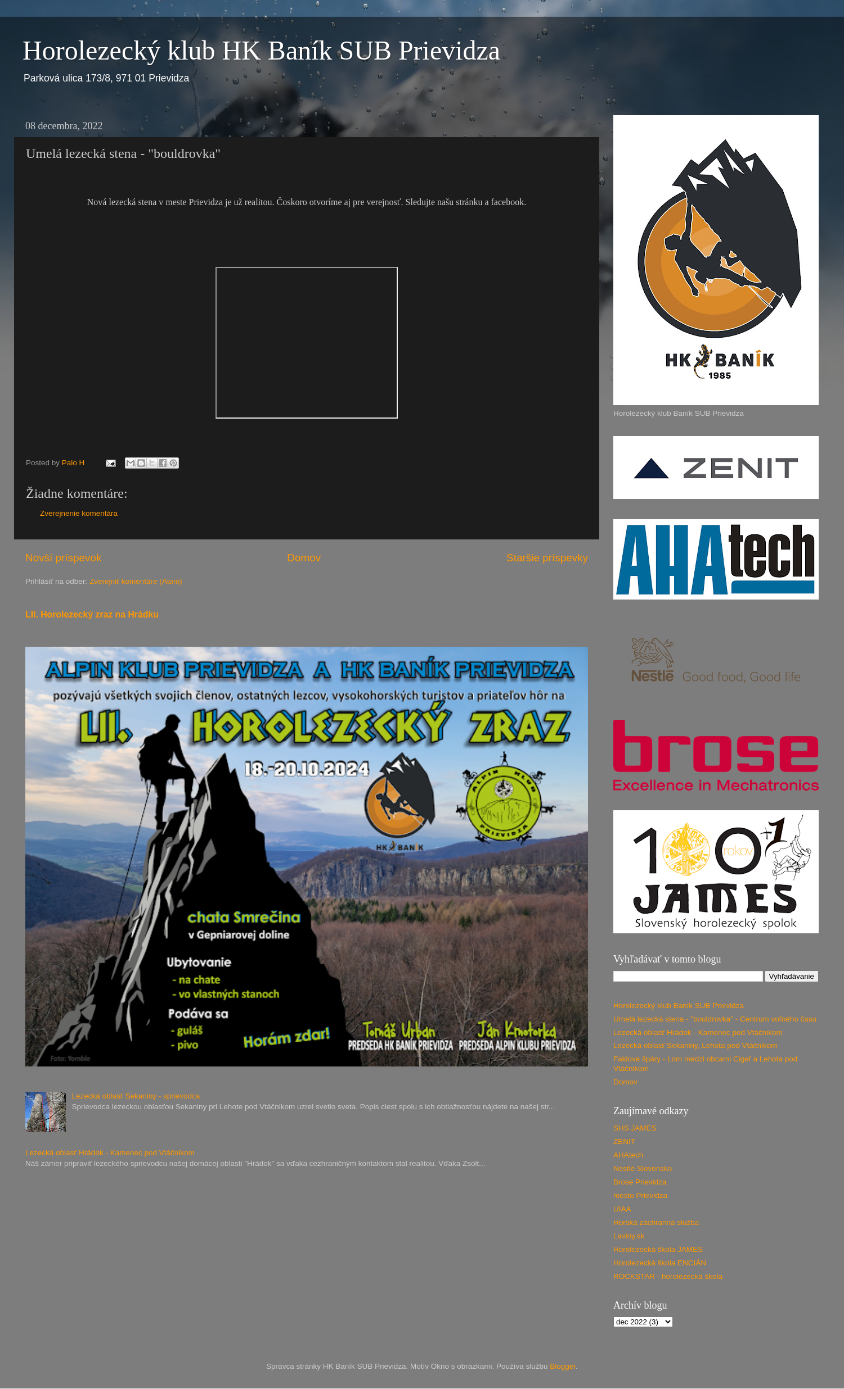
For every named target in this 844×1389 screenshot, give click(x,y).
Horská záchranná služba (656, 1222)
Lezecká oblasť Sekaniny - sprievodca (135, 1096)
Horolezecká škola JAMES (658, 1249)
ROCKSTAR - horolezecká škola (667, 1276)
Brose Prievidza (640, 1182)
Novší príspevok (63, 558)
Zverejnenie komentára (79, 513)
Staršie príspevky (547, 558)
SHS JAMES (635, 1128)
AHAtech (628, 1155)
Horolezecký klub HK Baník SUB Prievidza (261, 50)
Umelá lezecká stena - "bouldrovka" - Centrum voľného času (714, 1019)
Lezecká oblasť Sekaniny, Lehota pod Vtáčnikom (695, 1045)
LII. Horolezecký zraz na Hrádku (92, 614)
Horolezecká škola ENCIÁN (659, 1263)
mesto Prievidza (640, 1195)
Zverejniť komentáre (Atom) (135, 581)
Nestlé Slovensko (642, 1168)
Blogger (563, 1366)
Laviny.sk (628, 1236)
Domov (304, 558)
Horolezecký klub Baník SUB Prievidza (678, 1005)
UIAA (622, 1209)
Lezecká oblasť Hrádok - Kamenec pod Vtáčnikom (110, 1153)
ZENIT (624, 1141)
